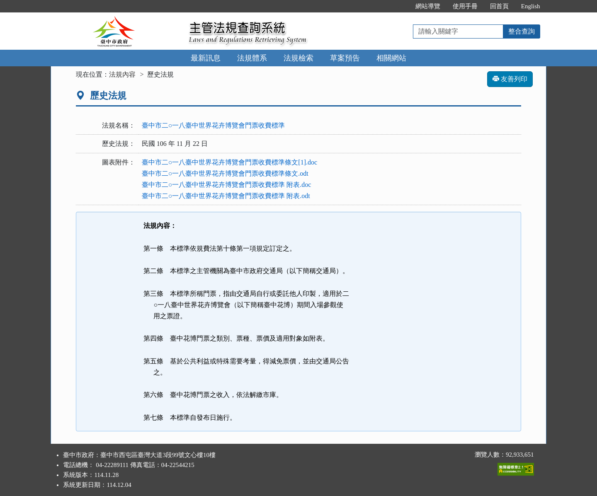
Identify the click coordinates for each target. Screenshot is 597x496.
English (530, 6)
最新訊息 (206, 58)
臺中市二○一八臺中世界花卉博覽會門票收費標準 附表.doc (226, 184)
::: (400, 6)
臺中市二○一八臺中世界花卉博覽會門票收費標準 (213, 125)
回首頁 (499, 6)
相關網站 (391, 58)
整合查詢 (521, 31)
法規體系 (252, 58)
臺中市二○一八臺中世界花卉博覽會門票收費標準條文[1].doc (229, 162)
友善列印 (510, 78)
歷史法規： (118, 143)
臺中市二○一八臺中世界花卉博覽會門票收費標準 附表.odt (226, 195)
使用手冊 (465, 6)
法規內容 (122, 74)
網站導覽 (427, 6)
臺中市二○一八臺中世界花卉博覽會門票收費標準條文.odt (225, 173)
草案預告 (345, 58)
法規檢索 (298, 58)
